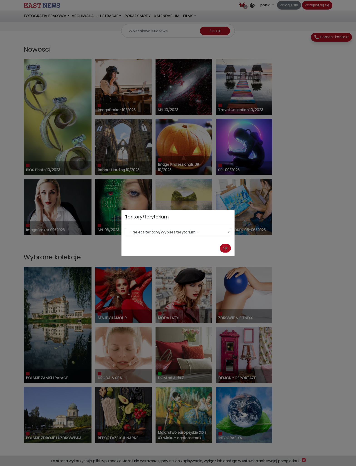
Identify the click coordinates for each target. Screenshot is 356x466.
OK (225, 248)
